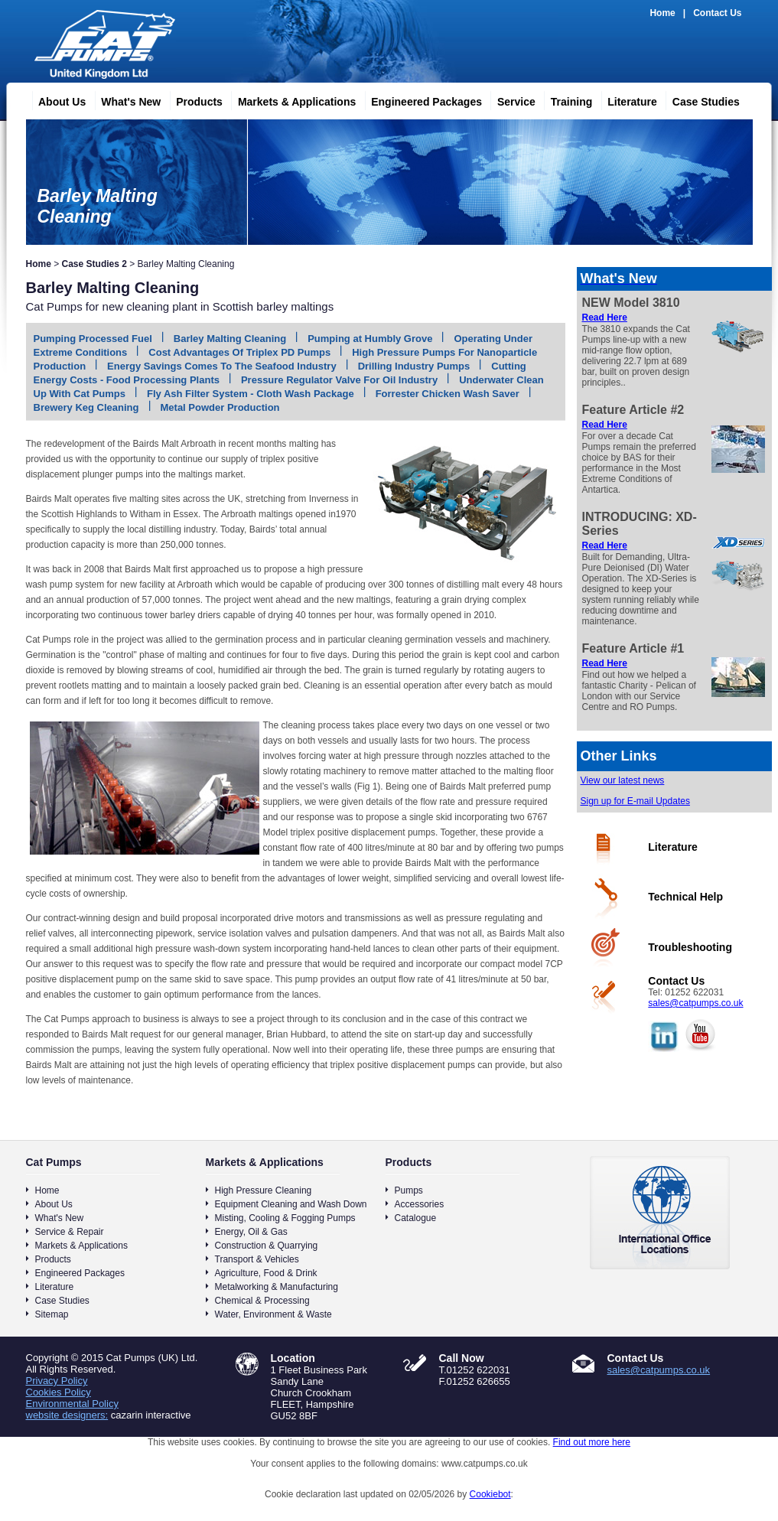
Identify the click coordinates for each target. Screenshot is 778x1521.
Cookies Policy (58, 1392)
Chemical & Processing (262, 1300)
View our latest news (623, 780)
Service (510, 99)
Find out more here (591, 1442)
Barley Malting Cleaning (230, 338)
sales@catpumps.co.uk (695, 1003)
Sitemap (52, 1314)
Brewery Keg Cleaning (86, 407)
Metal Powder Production (220, 407)
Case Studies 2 (94, 264)
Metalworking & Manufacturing (276, 1287)
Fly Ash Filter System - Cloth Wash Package (250, 393)
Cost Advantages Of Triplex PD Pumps (239, 352)
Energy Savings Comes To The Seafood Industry (222, 366)
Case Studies (700, 99)
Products (193, 99)
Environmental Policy (72, 1403)
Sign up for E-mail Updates (635, 801)
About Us (56, 99)
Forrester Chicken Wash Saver (447, 393)
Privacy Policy (57, 1380)
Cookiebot (490, 1494)
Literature (626, 99)
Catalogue (416, 1218)
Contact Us (717, 13)
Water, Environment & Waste (273, 1314)
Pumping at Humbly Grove (370, 338)
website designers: (67, 1415)
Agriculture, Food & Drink (266, 1273)
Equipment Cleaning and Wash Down (291, 1204)
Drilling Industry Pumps (414, 366)
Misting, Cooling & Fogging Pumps (285, 1218)
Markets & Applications (291, 99)
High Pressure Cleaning (263, 1190)
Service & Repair (69, 1231)
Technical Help (685, 897)
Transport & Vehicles (257, 1259)
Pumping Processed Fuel (93, 338)
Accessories (419, 1204)
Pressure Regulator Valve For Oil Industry (339, 380)
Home (662, 13)
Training (565, 99)
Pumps (409, 1190)
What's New (125, 99)
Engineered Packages (420, 99)
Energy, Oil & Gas (251, 1231)
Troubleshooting (690, 947)
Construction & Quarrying (266, 1245)
